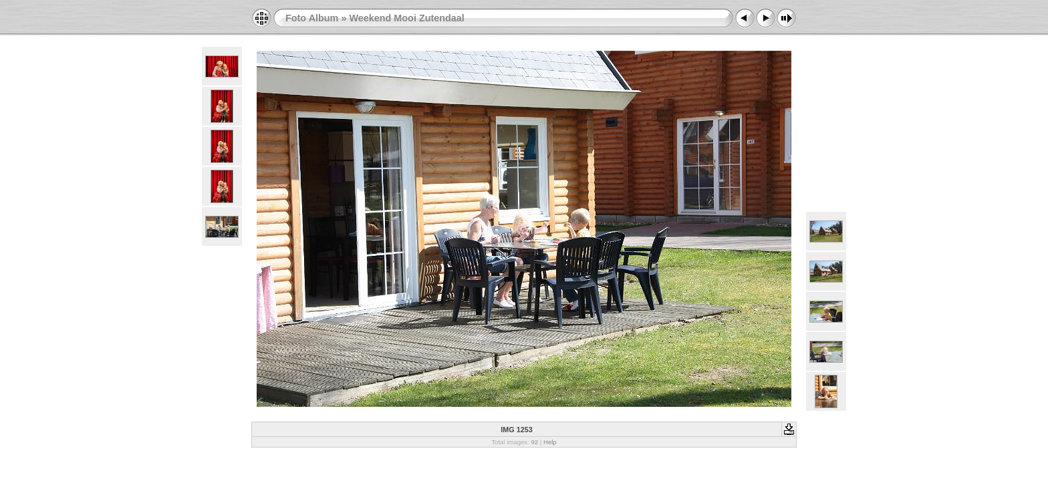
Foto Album (311, 18)
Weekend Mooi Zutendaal (406, 18)
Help (550, 442)
